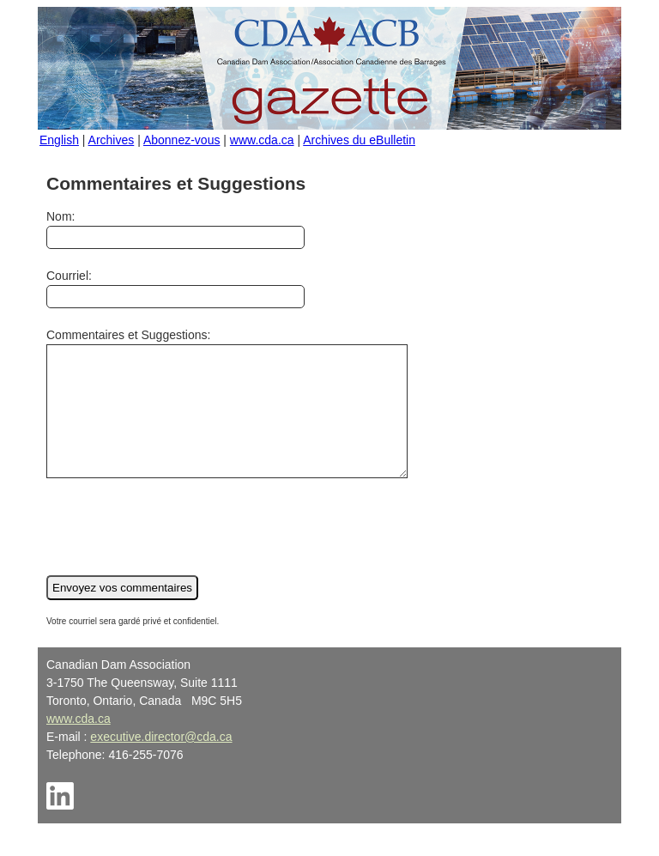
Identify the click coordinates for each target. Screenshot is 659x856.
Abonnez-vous (182, 140)
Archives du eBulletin (359, 140)
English (59, 140)
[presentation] (176, 549)
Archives (111, 140)
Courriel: (175, 288)
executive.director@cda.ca (161, 762)
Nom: (175, 229)
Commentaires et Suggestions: (248, 416)
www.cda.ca (262, 140)
